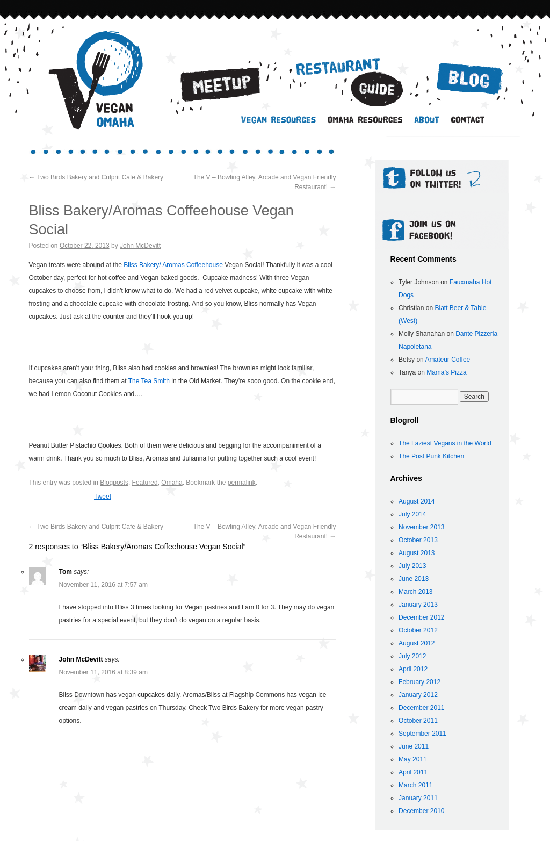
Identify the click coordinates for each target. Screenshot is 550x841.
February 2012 (419, 682)
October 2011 (418, 720)
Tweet (102, 496)
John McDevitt (140, 245)
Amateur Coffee (447, 359)
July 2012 (412, 656)
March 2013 (415, 591)
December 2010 (421, 811)
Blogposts (114, 482)
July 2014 (412, 514)
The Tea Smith (149, 381)
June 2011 (414, 746)
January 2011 (418, 798)
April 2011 (413, 772)
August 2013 (417, 553)
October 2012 (418, 630)
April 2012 (413, 669)
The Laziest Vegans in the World (445, 443)
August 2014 (417, 501)
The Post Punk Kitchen (431, 456)
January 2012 (418, 695)
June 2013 (414, 579)
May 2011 (413, 759)
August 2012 (417, 643)
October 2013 (418, 540)
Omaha (171, 482)
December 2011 (421, 707)
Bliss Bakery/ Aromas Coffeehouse (173, 265)
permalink (242, 482)
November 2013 (421, 527)
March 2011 (415, 785)
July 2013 (412, 566)
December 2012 (421, 617)
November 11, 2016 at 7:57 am (103, 584)
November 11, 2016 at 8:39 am (103, 672)
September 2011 (422, 733)
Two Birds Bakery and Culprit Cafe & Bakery (96, 177)
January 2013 (418, 604)
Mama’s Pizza (446, 372)
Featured (145, 482)
